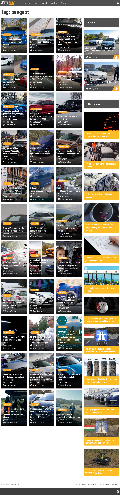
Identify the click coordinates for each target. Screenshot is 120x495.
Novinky (27, 3)
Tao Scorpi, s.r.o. (14, 484)
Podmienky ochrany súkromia (111, 484)
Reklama (77, 484)
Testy (36, 3)
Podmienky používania (94, 484)
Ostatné (54, 3)
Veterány (64, 3)
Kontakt (84, 484)
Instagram (118, 491)
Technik (44, 3)
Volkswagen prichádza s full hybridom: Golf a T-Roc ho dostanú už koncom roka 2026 (101, 50)
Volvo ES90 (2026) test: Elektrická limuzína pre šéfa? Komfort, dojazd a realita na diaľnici (100, 82)
